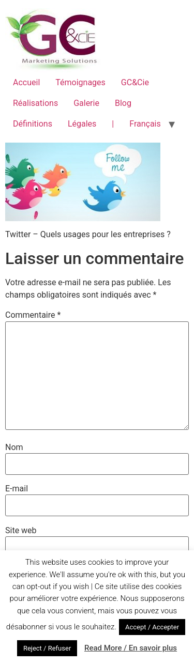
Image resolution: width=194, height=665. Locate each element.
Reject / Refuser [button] (47, 648)
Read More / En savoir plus (130, 648)
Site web (21, 531)
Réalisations (35, 103)
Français (145, 124)
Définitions (32, 124)
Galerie (86, 103)
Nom (14, 447)
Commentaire (33, 315)
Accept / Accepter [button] (152, 627)
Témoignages (80, 82)
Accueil (26, 82)
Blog (123, 103)
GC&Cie (135, 82)
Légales (82, 124)
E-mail (16, 489)
